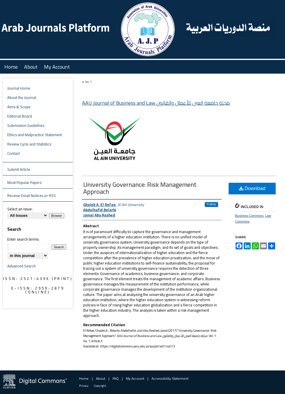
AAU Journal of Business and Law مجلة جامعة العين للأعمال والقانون (156, 103)
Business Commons (249, 215)
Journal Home (18, 88)
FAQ (116, 378)
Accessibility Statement (170, 378)
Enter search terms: (23, 239)
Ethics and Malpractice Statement (34, 134)
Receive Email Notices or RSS (31, 195)
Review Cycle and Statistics (29, 144)
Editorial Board (19, 116)
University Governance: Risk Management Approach (140, 188)
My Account (135, 378)
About (100, 378)
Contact (13, 153)
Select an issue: (20, 208)
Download (252, 188)
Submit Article (18, 169)
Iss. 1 (88, 82)
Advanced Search (21, 265)
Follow (211, 204)
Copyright (100, 385)
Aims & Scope (19, 106)
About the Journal (21, 97)
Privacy (83, 385)
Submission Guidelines (25, 125)
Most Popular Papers (24, 182)
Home (84, 378)
